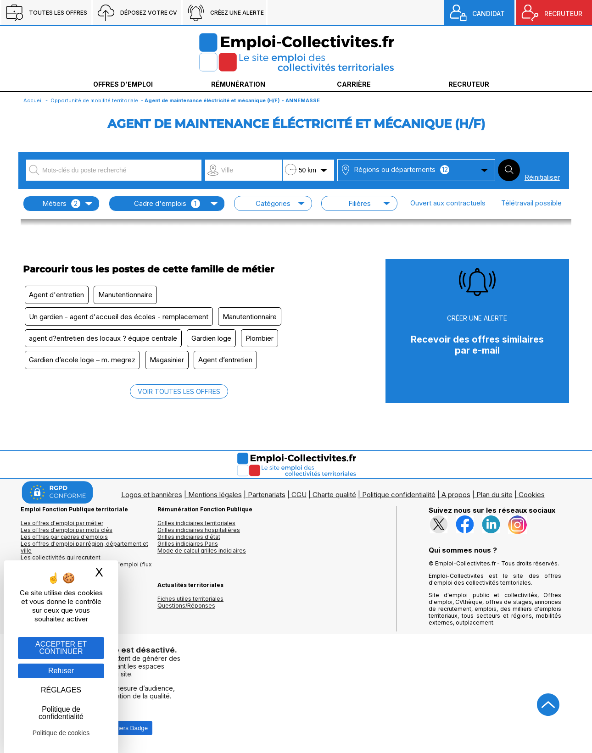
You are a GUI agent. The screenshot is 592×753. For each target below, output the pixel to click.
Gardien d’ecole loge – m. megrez (83, 362)
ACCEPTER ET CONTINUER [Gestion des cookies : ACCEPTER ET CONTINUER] (61, 647)
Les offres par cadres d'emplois (64, 539)
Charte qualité (334, 497)
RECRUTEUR (563, 13)
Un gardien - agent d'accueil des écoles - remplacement (119, 317)
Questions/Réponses (186, 608)
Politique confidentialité (399, 497)
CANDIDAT (488, 13)
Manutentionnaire (128, 295)
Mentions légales (215, 497)
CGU (299, 497)
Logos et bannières (151, 497)
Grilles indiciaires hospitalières (198, 532)
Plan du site (494, 497)
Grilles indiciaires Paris (187, 546)
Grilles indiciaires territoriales (196, 525)
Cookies (532, 497)
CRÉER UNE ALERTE (477, 318)
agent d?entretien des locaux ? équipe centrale (104, 340)
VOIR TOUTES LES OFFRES (179, 394)
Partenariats (266, 497)
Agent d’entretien (229, 362)
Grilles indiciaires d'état (188, 539)
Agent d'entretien (57, 295)
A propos (455, 497)
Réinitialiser (542, 177)
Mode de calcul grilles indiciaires (201, 553)
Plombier (263, 340)
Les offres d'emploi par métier (62, 525)
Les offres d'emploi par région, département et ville (84, 550)
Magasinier (169, 362)
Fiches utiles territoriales (190, 601)
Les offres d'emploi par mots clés (66, 532)
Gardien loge (214, 340)
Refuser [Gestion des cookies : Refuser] (61, 671)
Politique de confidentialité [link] (61, 712)
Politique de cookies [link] (61, 732)
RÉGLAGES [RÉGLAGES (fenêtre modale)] (61, 690)
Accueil (33, 100)
